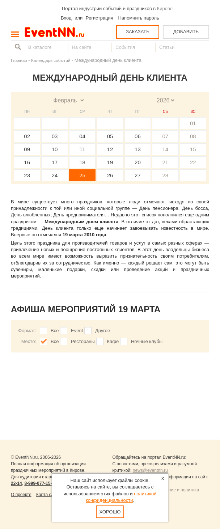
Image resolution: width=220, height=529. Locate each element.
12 (110, 149)
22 (193, 162)
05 (110, 136)
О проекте (21, 494)
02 (27, 136)
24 (55, 175)
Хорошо (110, 512)
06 (138, 136)
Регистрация (99, 18)
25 (82, 175)
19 (110, 162)
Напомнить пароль (138, 18)
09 (27, 149)
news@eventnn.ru (150, 470)
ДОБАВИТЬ (186, 31)
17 (55, 162)
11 (82, 149)
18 (82, 162)
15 (193, 149)
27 (138, 175)
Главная (19, 60)
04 (82, 136)
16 (27, 162)
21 (165, 162)
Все (55, 330)
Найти (17, 47)
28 (165, 175)
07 (165, 136)
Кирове (165, 8)
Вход (66, 18)
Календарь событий (50, 60)
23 (27, 175)
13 (138, 149)
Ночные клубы (146, 341)
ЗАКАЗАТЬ (137, 31)
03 (55, 136)
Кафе (113, 341)
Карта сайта (48, 494)
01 (193, 123)
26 (110, 175)
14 (165, 149)
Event (77, 330)
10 (55, 149)
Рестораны (83, 341)
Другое (102, 330)
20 (138, 162)
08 (193, 136)
